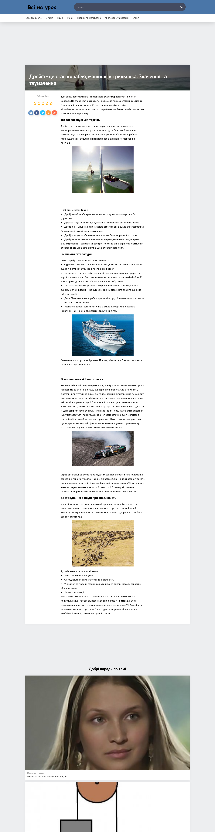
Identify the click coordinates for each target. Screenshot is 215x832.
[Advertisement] (107, 45)
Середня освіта (34, 17)
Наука (60, 17)
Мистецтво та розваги (116, 17)
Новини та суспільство (89, 17)
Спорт (136, 17)
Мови (70, 17)
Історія (49, 17)
